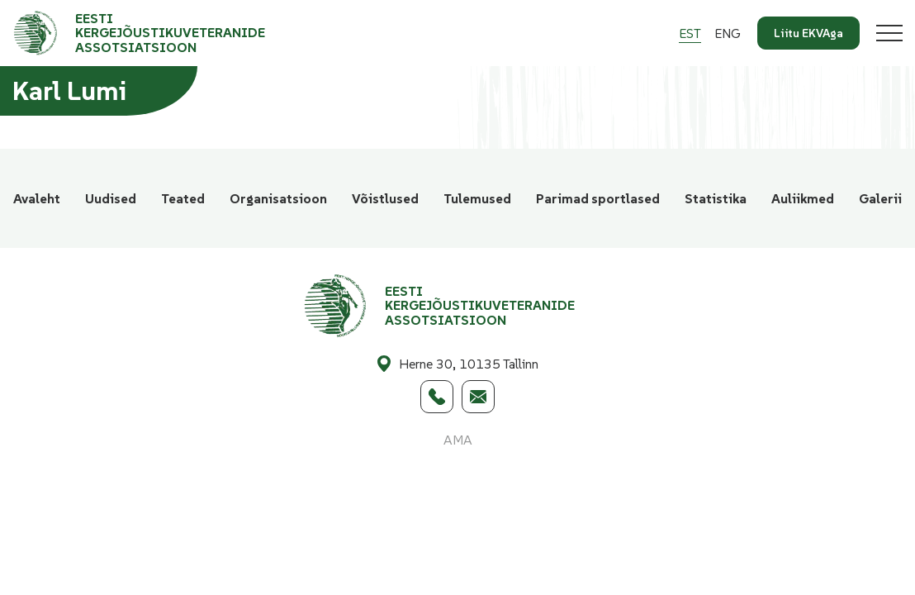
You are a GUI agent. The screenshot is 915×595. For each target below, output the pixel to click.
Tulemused (477, 198)
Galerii (880, 198)
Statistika (716, 198)
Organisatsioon (278, 198)
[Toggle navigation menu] (889, 33)
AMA (457, 439)
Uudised (110, 198)
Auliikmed (802, 198)
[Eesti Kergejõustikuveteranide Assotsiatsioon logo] (158, 33)
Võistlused (385, 198)
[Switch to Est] (690, 33)
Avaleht (36, 198)
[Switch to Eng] (727, 33)
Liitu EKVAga (808, 33)
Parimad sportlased (598, 198)
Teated (183, 198)
